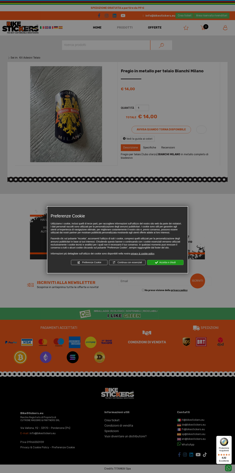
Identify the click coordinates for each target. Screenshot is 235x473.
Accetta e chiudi (165, 262)
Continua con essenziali (127, 262)
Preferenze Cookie (89, 262)
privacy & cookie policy (142, 253)
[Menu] (230, 438)
